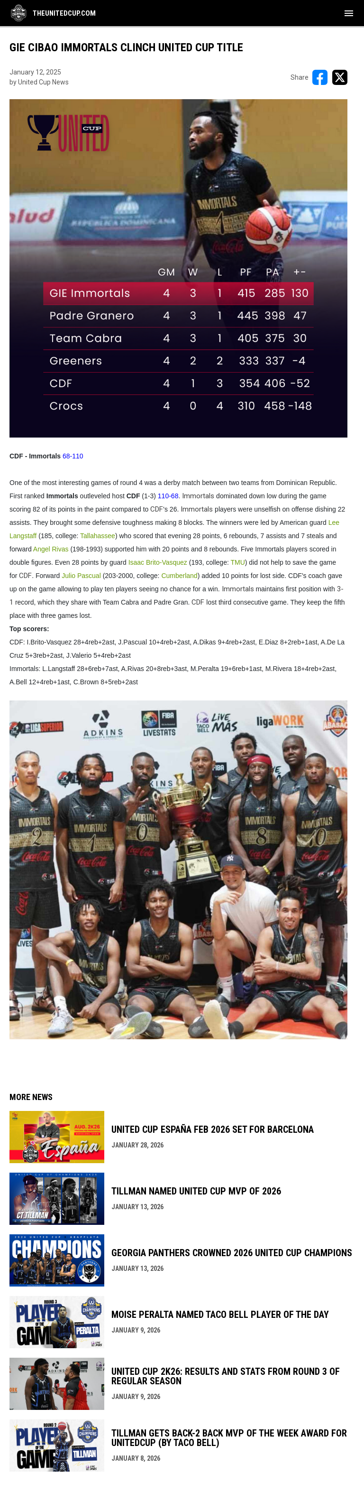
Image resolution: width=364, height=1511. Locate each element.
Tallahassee (97, 536)
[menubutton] (349, 13)
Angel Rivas (51, 549)
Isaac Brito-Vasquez (157, 562)
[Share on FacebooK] (320, 77)
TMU (237, 562)
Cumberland (179, 575)
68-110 (73, 456)
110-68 (168, 496)
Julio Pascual (81, 575)
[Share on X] (339, 77)
